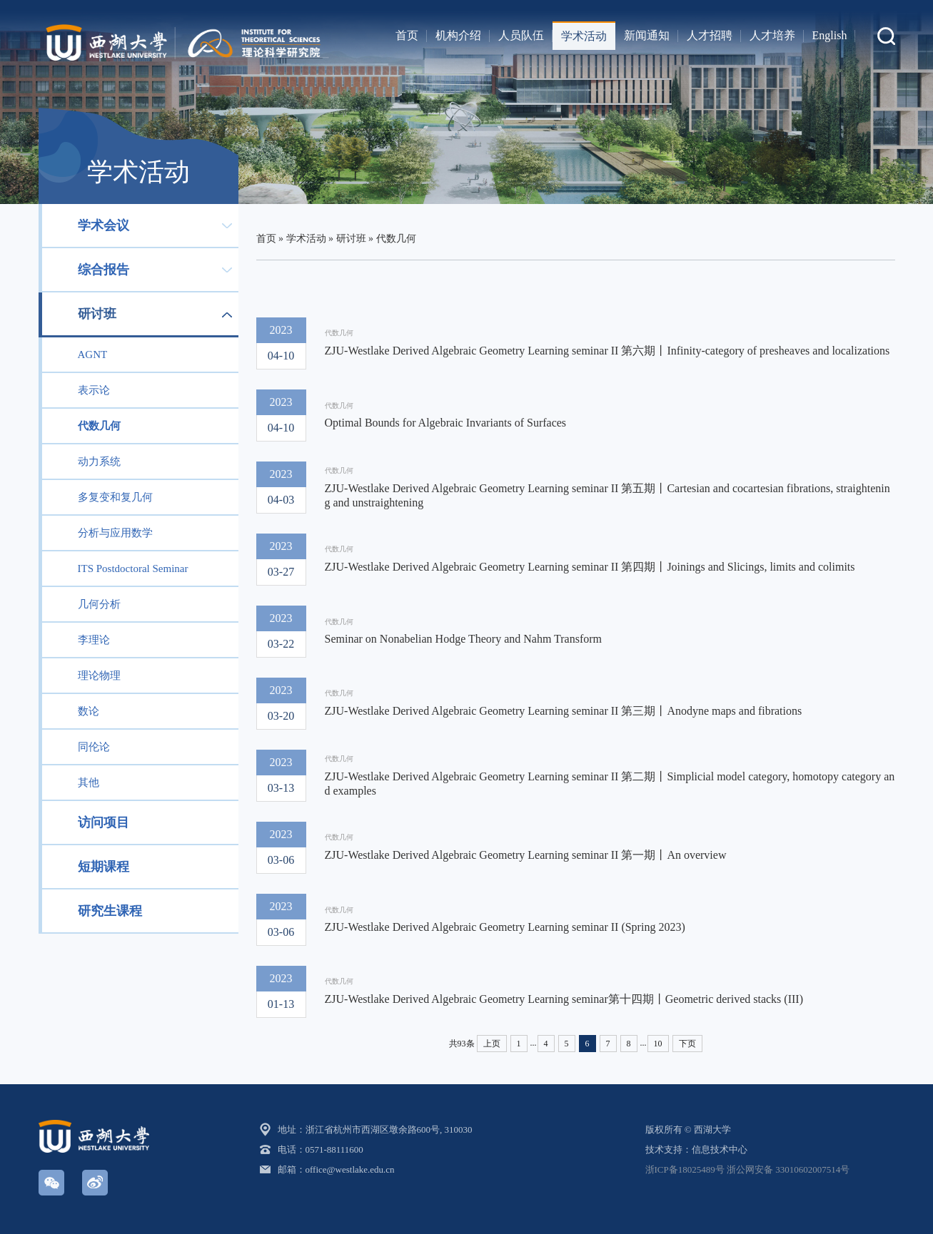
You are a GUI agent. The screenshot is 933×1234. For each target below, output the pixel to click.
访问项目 (103, 822)
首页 (406, 35)
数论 (88, 711)
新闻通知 (647, 35)
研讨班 (97, 314)
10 (658, 1044)
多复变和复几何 (115, 497)
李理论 (94, 640)
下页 (687, 1044)
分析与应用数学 (115, 533)
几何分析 (99, 604)
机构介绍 (458, 35)
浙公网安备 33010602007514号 (788, 1169)
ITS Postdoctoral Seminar (133, 568)
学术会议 (103, 225)
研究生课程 (110, 911)
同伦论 (94, 747)
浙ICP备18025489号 (685, 1169)
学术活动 (584, 36)
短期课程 (103, 867)
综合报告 (103, 269)
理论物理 (99, 675)
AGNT (93, 354)
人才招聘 (709, 35)
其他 (88, 782)
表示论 (94, 390)
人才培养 (772, 35)
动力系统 (99, 461)
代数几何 (99, 426)
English (829, 35)
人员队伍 (521, 35)
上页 (491, 1044)
